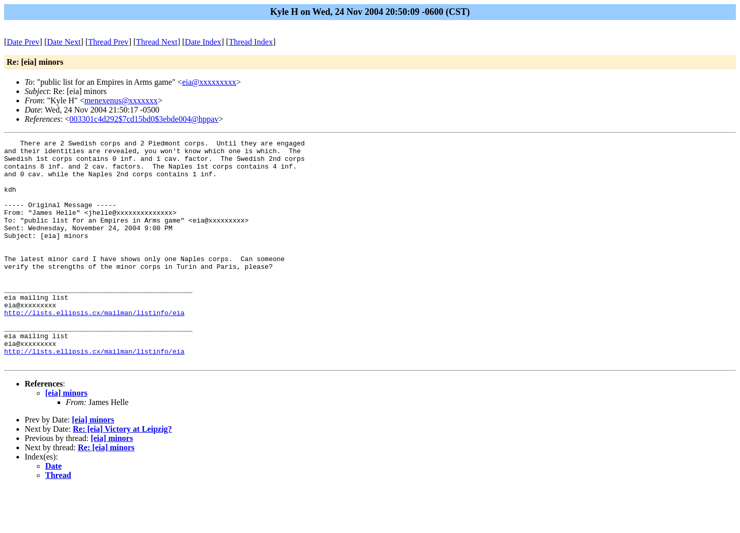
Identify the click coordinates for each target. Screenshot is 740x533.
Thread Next (156, 42)
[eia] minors (66, 437)
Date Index (203, 42)
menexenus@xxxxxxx (121, 100)
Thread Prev (108, 42)
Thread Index (251, 42)
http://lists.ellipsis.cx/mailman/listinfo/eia (94, 348)
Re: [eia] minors (106, 492)
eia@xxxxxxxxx (209, 82)
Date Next (64, 42)
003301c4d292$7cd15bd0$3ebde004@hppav (143, 119)
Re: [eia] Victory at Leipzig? (122, 473)
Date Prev (23, 42)
